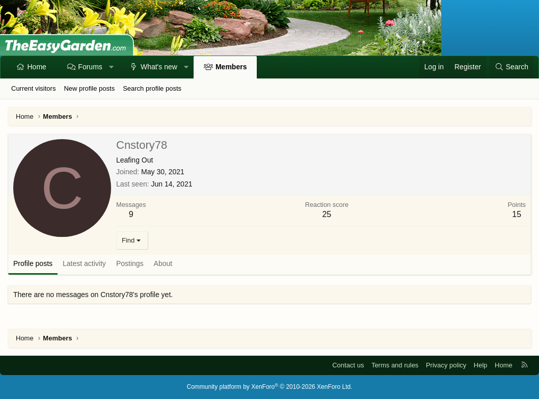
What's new (159, 67)
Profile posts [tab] (32, 263)
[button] (111, 67)
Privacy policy (446, 365)
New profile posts (89, 88)
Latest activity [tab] (84, 263)
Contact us (348, 365)
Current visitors (33, 88)
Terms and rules (394, 365)
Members (231, 67)
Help (481, 365)
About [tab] (163, 263)
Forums (90, 67)
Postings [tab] (130, 263)
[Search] (511, 67)
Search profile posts (152, 88)
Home (37, 67)
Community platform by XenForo (270, 386)
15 (516, 214)
